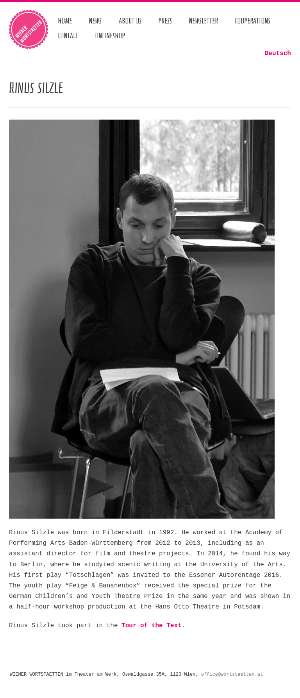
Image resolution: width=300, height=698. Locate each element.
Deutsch (278, 53)
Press (165, 20)
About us (130, 20)
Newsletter (203, 20)
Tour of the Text (151, 625)
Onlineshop (110, 36)
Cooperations (252, 20)
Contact (68, 36)
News (95, 20)
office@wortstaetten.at (232, 674)
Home (65, 20)
